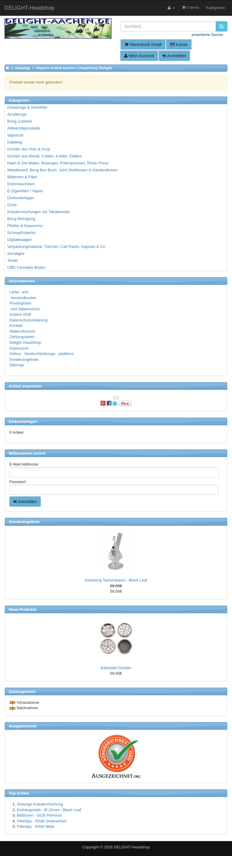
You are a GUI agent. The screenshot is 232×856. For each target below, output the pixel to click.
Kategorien (215, 7)
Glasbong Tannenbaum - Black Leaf (116, 580)
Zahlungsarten (21, 336)
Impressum (19, 348)
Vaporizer (15, 135)
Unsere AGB (20, 314)
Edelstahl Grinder (116, 668)
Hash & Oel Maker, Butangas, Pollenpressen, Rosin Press (57, 163)
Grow (12, 204)
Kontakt (16, 325)
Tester (12, 260)
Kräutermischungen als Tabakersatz (38, 211)
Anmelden (174, 55)
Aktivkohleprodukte (23, 128)
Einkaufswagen (23, 421)
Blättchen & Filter (22, 177)
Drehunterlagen (20, 198)
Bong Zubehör (19, 121)
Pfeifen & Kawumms (25, 225)
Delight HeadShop (25, 342)
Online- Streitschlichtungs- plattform (41, 353)
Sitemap (16, 365)
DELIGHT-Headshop (132, 847)
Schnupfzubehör (21, 232)
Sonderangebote (23, 359)
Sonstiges (15, 253)
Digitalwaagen (19, 239)
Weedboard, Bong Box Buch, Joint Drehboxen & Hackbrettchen (62, 170)
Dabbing (14, 142)
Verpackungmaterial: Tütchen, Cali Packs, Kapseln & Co (56, 246)
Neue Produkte (23, 609)
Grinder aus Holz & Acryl (28, 149)
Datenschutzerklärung (28, 320)
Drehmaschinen (21, 184)
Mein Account (139, 55)
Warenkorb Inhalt (143, 44)
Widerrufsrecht (22, 331)
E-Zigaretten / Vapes (25, 191)
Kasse (179, 44)
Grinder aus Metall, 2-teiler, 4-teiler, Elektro (44, 156)
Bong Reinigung (21, 218)
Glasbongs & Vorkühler (27, 107)
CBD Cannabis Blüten (26, 267)
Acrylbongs (17, 114)
